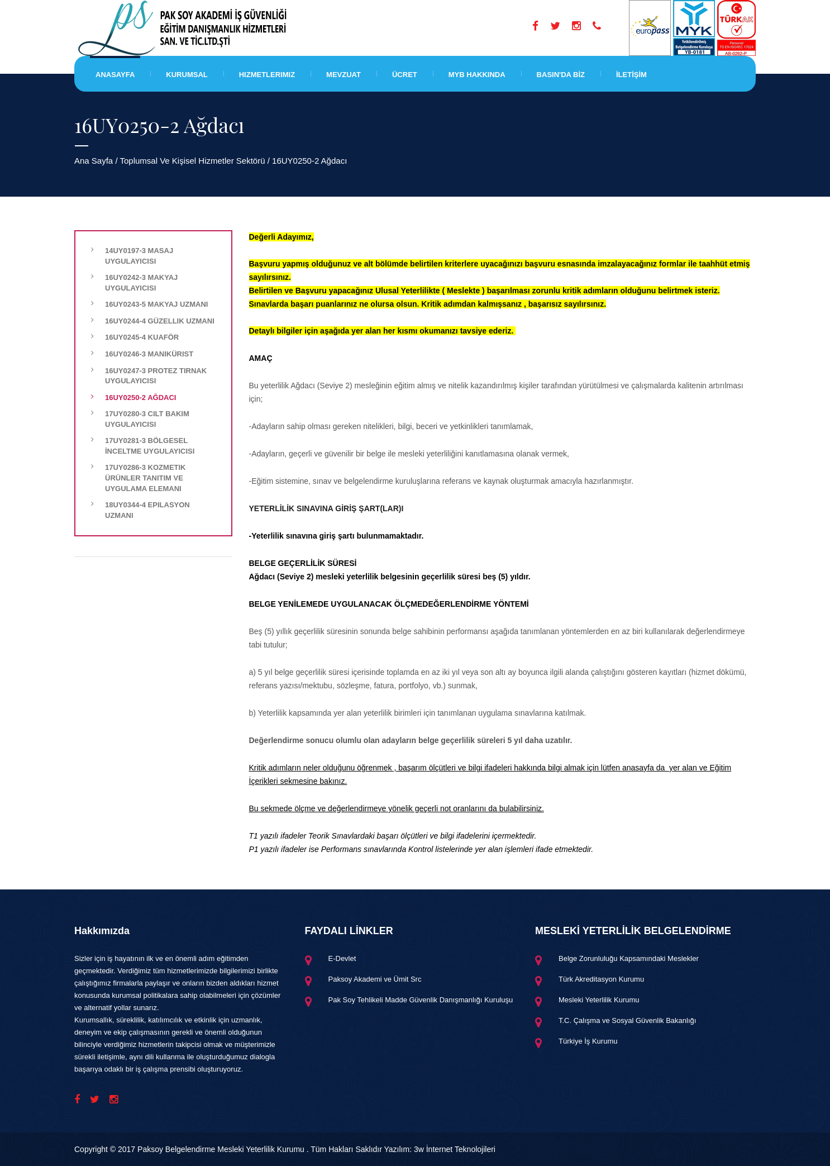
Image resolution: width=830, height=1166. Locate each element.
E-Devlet (342, 958)
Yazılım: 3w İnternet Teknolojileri (439, 1149)
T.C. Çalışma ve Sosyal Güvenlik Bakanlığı (627, 1020)
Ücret (404, 74)
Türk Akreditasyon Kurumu (601, 979)
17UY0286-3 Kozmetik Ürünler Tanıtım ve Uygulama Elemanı (145, 477)
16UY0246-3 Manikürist (149, 354)
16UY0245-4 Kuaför (142, 337)
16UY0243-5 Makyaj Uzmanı (156, 304)
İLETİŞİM (631, 74)
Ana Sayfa (93, 160)
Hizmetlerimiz (267, 74)
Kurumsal (186, 74)
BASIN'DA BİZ (561, 74)
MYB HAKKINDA (477, 74)
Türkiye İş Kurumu (588, 1041)
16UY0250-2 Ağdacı (140, 397)
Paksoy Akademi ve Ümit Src (375, 979)
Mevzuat (343, 74)
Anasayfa (115, 74)
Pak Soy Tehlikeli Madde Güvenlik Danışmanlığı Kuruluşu (420, 1000)
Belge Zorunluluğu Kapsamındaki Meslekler (629, 958)
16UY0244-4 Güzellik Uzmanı (159, 321)
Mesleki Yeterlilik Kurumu (599, 1000)
